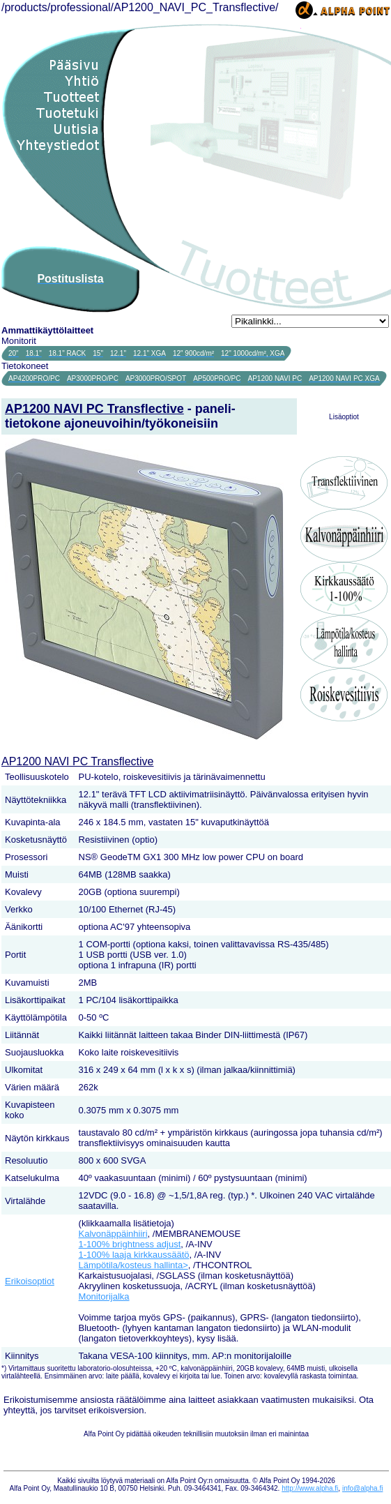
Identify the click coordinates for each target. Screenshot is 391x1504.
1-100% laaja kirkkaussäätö (134, 1254)
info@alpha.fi (362, 1488)
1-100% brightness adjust (130, 1244)
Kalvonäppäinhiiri (113, 1233)
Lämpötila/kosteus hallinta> (133, 1265)
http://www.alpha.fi (310, 1488)
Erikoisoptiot (29, 1281)
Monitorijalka (104, 1296)
